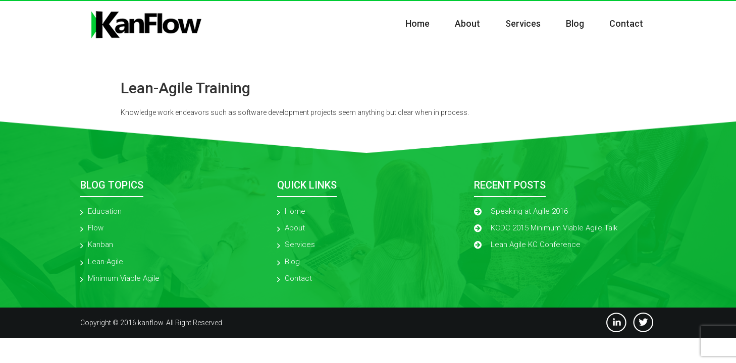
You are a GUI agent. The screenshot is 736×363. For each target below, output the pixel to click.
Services (523, 23)
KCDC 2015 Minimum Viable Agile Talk (554, 227)
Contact (626, 23)
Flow (95, 227)
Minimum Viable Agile (124, 278)
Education (105, 211)
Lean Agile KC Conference (536, 244)
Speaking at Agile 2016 (529, 211)
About (467, 23)
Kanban (100, 244)
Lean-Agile (105, 261)
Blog (575, 23)
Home (417, 23)
